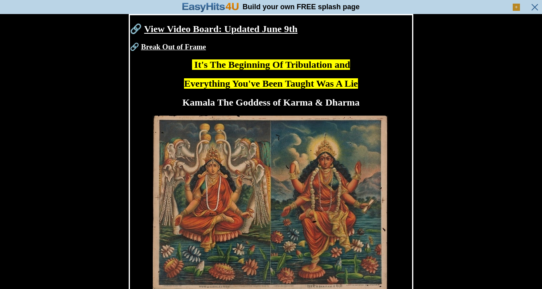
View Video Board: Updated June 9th (220, 29)
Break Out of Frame (173, 47)
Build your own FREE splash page (301, 7)
